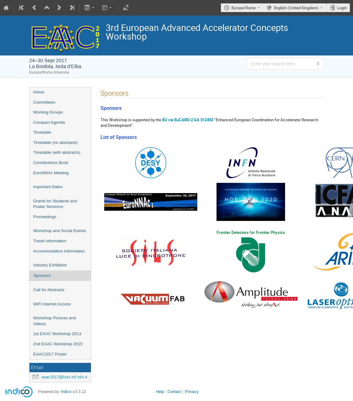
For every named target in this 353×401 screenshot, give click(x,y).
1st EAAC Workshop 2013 (57, 333)
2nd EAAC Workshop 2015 (58, 344)
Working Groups (48, 112)
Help (160, 391)
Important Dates (48, 186)
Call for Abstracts (49, 289)
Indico (65, 391)
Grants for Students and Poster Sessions (55, 204)
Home (38, 92)
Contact (174, 391)
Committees (44, 102)
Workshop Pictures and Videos (54, 321)
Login (342, 8)
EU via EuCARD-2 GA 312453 (187, 120)
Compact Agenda (49, 122)
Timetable (42, 132)
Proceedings (44, 216)
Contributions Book (50, 162)
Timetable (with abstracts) (56, 152)
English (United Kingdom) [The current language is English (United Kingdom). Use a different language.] (296, 8)
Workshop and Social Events (59, 230)
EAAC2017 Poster (50, 354)
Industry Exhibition (50, 265)
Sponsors (42, 275)
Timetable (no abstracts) (55, 142)
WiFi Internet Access (52, 304)
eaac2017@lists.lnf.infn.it (64, 377)
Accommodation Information (59, 251)
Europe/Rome (243, 8)
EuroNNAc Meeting (51, 172)
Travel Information (49, 241)
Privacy (192, 391)
